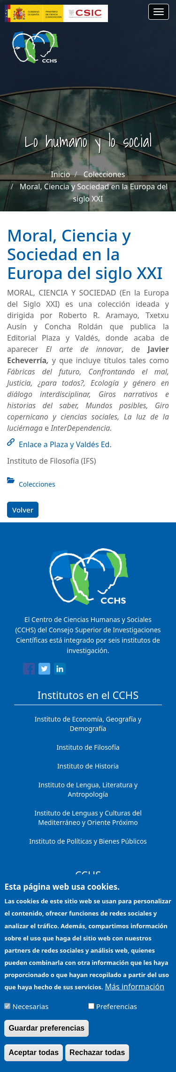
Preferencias (116, 1010)
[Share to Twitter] (44, 670)
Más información (134, 991)
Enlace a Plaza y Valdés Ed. (65, 444)
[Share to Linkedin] (60, 670)
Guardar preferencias (46, 1032)
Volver (22, 509)
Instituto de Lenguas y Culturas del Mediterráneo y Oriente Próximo (88, 817)
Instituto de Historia (88, 765)
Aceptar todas (33, 1057)
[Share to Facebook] (29, 670)
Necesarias (31, 1010)
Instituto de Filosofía (87, 747)
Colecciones (104, 174)
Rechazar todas (97, 1057)
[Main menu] (158, 12)
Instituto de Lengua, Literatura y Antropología (88, 789)
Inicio (60, 174)
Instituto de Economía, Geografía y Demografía (88, 724)
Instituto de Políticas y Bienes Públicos (88, 841)
